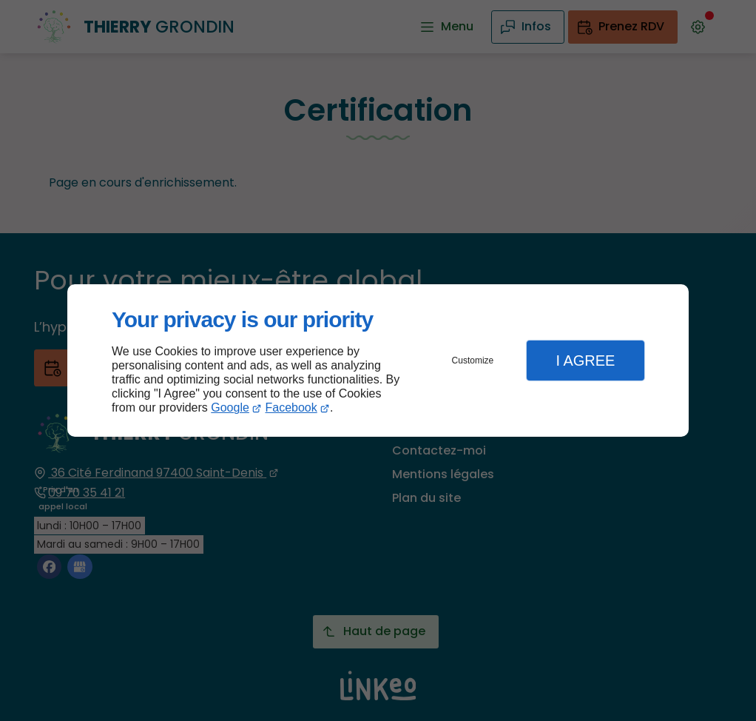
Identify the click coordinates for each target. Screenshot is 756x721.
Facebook (291, 407)
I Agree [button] (585, 360)
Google (230, 407)
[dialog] (378, 360)
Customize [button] (473, 360)
